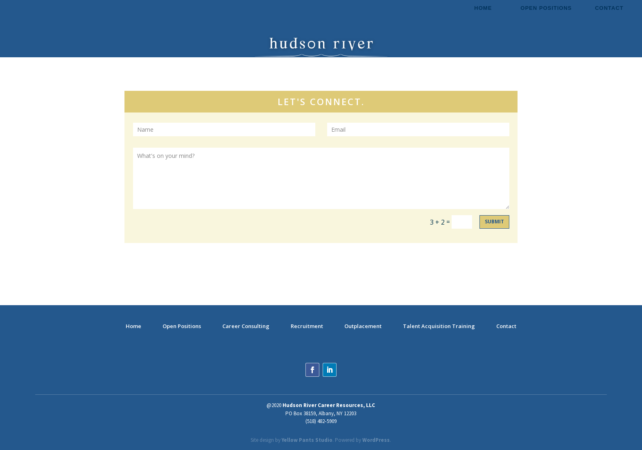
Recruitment (307, 326)
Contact (609, 8)
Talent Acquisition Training (439, 326)
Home (483, 8)
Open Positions (546, 8)
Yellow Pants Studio (307, 439)
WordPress (376, 439)
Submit (494, 221)
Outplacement (363, 326)
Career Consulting (245, 326)
